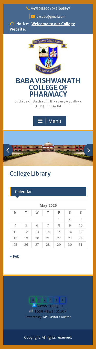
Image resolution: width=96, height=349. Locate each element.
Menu (49, 121)
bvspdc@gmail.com (51, 16)
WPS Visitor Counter (56, 317)
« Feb (14, 256)
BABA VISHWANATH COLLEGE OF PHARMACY (48, 87)
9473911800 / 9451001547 (50, 9)
